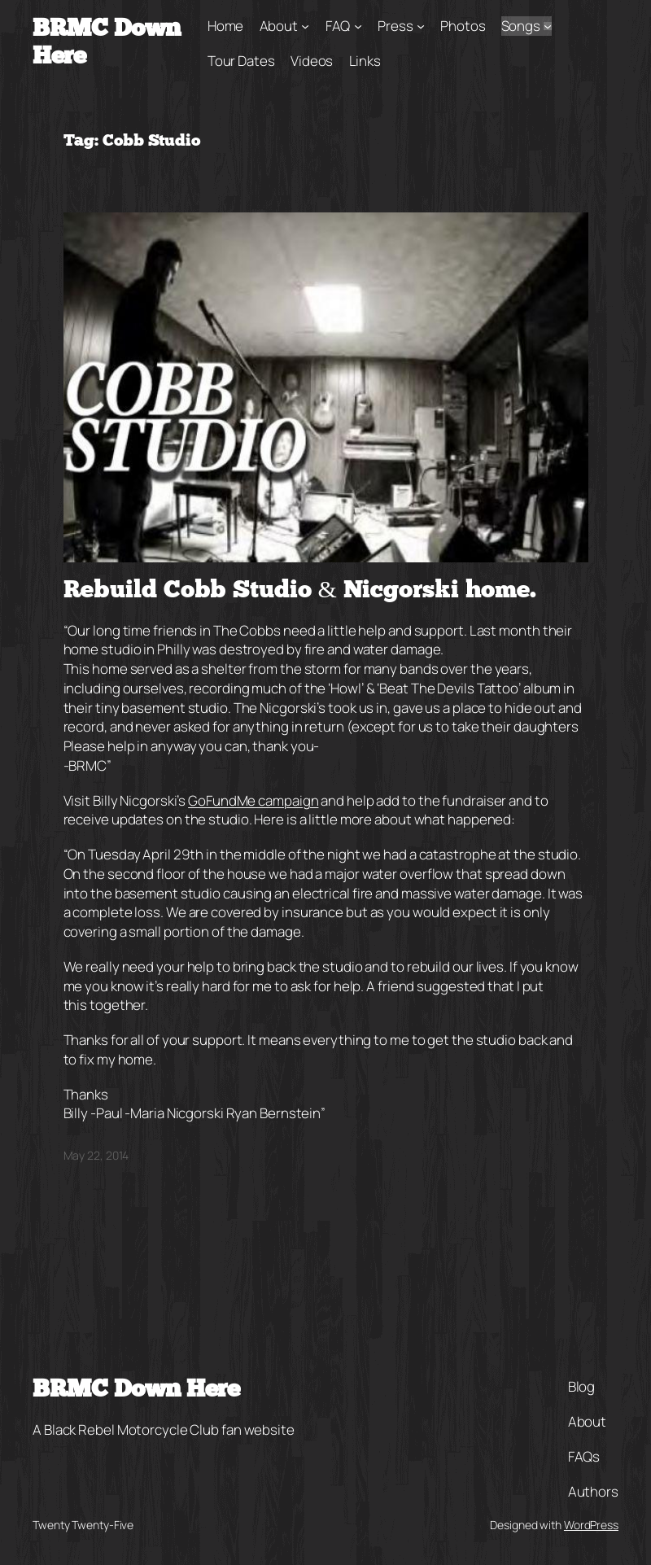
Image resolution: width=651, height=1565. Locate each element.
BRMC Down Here (136, 1390)
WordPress (591, 1524)
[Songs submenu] (548, 26)
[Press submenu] (421, 26)
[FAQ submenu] (358, 26)
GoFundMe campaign (253, 800)
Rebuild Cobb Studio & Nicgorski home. (300, 591)
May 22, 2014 (96, 1155)
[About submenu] (305, 26)
